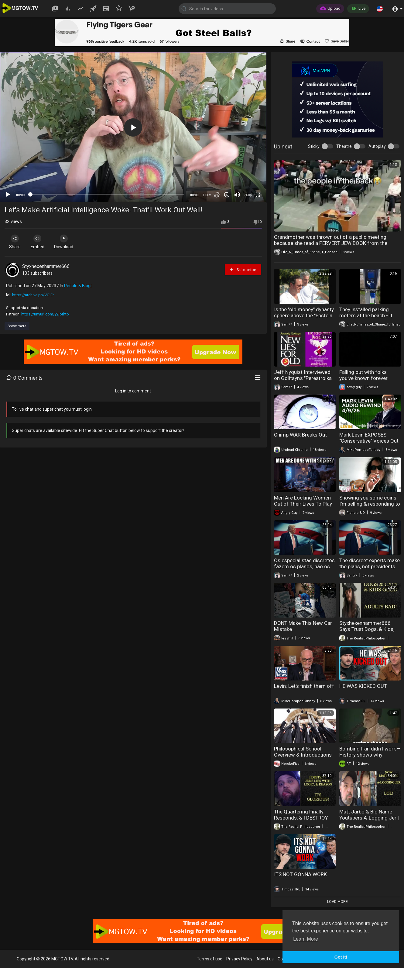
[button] (379, 8)
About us (265, 958)
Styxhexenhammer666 (46, 266)
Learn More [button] (305, 939)
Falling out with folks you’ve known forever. (364, 375)
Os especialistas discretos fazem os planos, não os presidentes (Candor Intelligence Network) (304, 569)
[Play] (8, 195)
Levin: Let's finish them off (304, 686)
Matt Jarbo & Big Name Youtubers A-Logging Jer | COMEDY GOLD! (369, 818)
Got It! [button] (340, 957)
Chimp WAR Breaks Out (300, 435)
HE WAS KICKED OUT (363, 686)
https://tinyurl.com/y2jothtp (45, 314)
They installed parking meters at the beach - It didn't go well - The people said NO (369, 318)
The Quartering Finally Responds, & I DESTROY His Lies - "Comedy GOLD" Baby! (303, 821)
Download (68, 242)
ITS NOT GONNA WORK (300, 874)
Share (16, 242)
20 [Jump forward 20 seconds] (226, 194)
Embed (40, 242)
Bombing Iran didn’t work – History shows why (369, 752)
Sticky (314, 146)
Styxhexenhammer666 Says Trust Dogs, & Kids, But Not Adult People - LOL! (370, 629)
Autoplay (377, 146)
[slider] (107, 194)
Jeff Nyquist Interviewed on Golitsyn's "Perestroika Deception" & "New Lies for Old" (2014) (304, 381)
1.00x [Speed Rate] (207, 195)
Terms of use (209, 958)
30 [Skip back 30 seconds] (216, 194)
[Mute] (237, 195)
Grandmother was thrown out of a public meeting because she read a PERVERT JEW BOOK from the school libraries (330, 243)
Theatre (344, 146)
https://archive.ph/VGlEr (33, 295)
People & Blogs (78, 285)
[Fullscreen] (258, 195)
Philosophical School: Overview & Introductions (303, 752)
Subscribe (242, 269)
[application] (133, 127)
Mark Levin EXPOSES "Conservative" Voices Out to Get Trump (369, 441)
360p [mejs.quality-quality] (248, 195)
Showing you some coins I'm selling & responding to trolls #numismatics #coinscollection (369, 507)
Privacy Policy (239, 958)
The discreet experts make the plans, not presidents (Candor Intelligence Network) (369, 569)
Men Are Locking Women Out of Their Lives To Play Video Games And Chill (303, 504)
